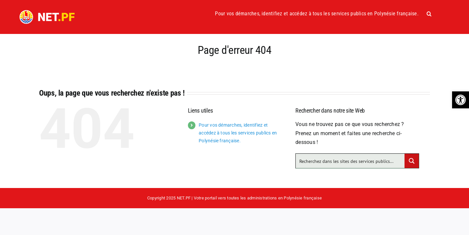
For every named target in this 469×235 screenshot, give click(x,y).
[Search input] (350, 160)
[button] (460, 99)
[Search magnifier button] (412, 161)
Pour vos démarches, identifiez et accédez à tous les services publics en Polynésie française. (238, 132)
